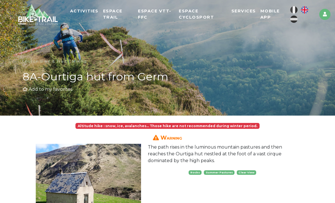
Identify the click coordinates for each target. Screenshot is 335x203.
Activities (84, 11)
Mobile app (270, 14)
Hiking (79, 61)
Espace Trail (112, 14)
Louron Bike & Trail (44, 61)
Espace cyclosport (196, 14)
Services (243, 11)
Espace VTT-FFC (154, 14)
